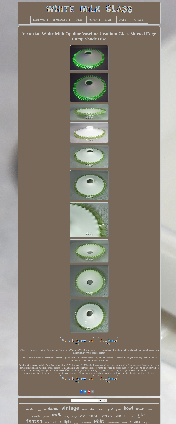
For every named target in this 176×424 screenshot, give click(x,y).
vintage (70, 408)
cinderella (35, 416)
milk (56, 415)
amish (84, 410)
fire (126, 416)
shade (29, 409)
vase (150, 409)
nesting (38, 410)
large (74, 416)
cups (101, 409)
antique (51, 408)
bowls (140, 409)
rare (118, 415)
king (66, 416)
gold (110, 409)
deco (93, 409)
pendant (46, 416)
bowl (128, 408)
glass (143, 415)
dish (82, 416)
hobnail (94, 416)
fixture (133, 417)
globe (118, 409)
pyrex (107, 415)
